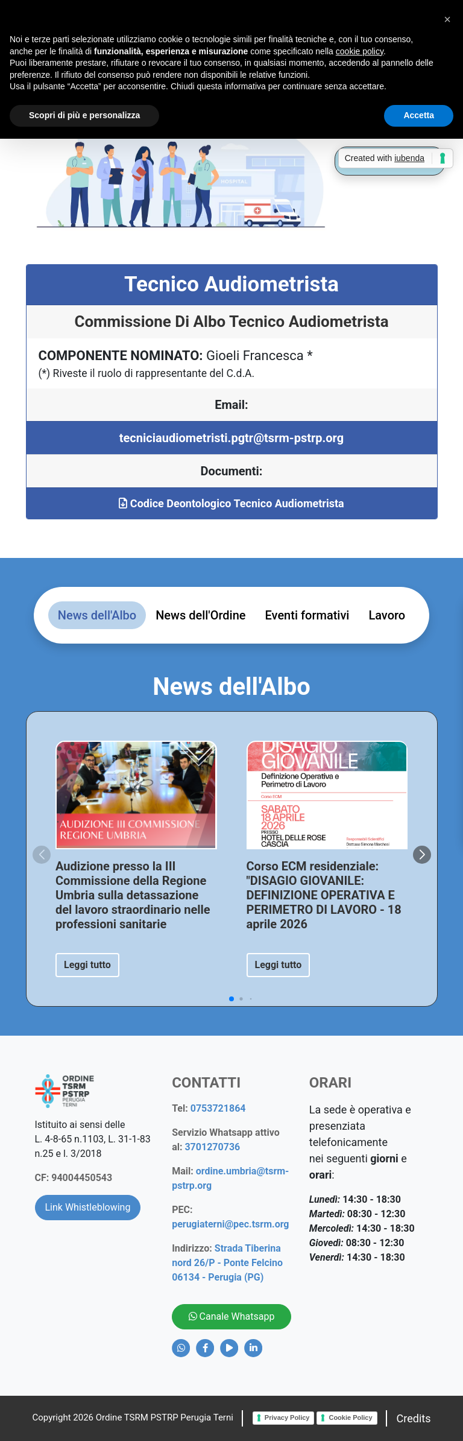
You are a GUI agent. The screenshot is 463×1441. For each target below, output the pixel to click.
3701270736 (212, 1147)
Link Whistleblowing (88, 1207)
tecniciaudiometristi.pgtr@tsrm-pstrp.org (231, 438)
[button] (422, 855)
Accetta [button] (418, 115)
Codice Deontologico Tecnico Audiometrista (231, 503)
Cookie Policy (350, 1417)
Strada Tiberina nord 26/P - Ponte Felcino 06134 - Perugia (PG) (227, 1263)
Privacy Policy (287, 1417)
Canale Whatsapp (232, 1316)
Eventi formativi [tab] (307, 615)
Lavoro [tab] (386, 615)
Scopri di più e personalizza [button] (84, 115)
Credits (414, 1418)
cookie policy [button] (359, 51)
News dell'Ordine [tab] (200, 615)
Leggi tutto (87, 965)
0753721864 (218, 1108)
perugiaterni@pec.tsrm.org (230, 1224)
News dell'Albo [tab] (97, 615)
